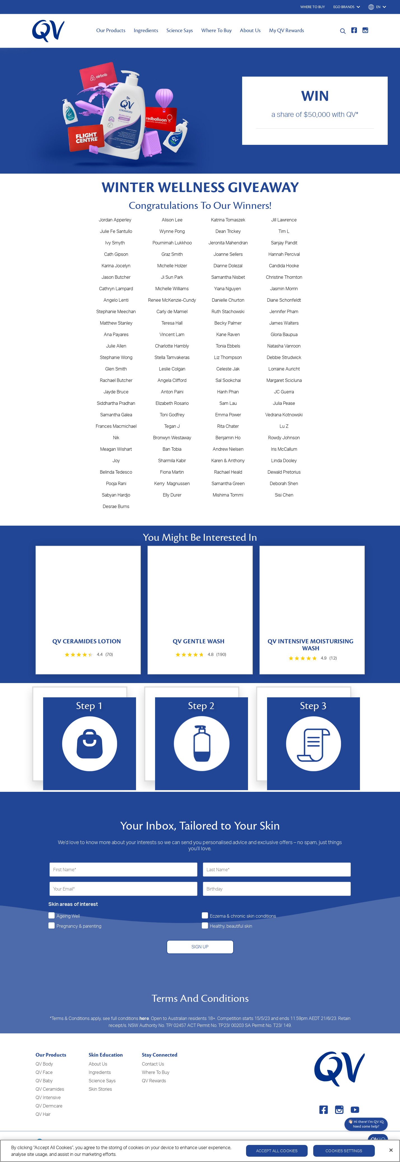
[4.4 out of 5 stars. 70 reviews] (88, 654)
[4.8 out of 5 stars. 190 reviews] (200, 654)
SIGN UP (200, 947)
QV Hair (43, 1114)
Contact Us (153, 1064)
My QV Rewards (286, 30)
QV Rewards (154, 1080)
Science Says (180, 30)
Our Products (110, 30)
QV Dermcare (49, 1106)
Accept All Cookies (277, 1150)
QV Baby (44, 1080)
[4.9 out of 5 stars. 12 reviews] (312, 658)
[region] (200, 1151)
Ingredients (146, 30)
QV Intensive (48, 1097)
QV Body (44, 1064)
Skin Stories (100, 1089)
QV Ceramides (50, 1089)
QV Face (44, 1072)
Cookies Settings (344, 1150)
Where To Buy (216, 30)
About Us (250, 30)
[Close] (391, 1150)
